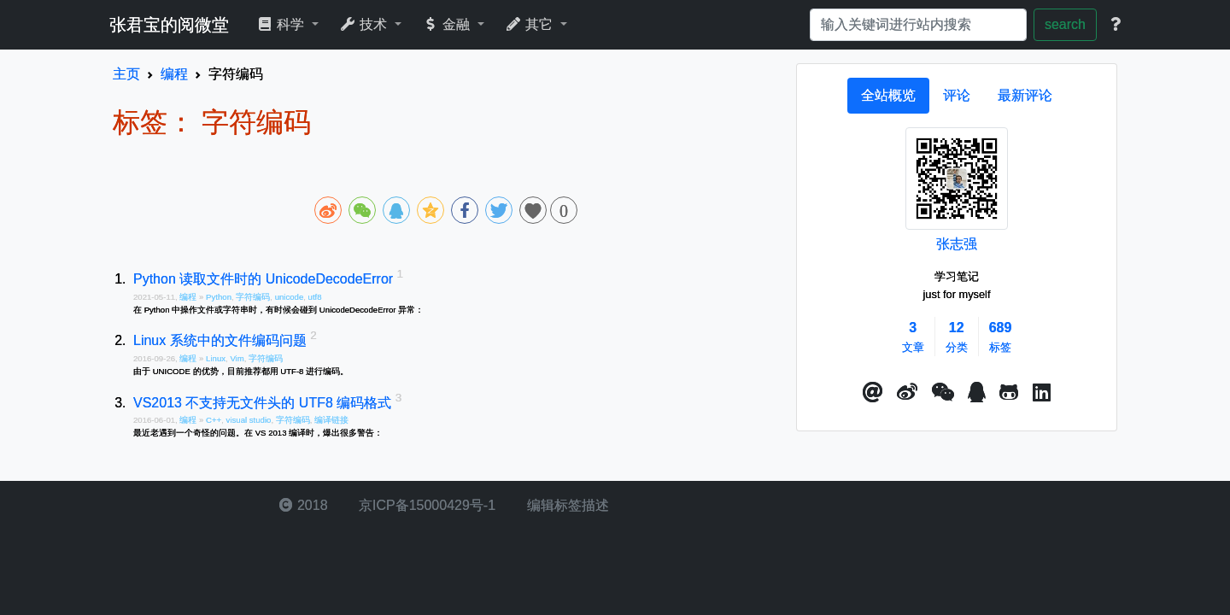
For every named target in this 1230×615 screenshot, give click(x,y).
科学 (282, 24)
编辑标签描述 (565, 505)
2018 (303, 505)
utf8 (315, 297)
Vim (236, 358)
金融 (448, 24)
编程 (189, 297)
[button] (873, 393)
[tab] (888, 96)
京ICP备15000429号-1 (425, 505)
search (1065, 24)
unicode (289, 297)
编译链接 (331, 420)
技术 (365, 24)
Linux (216, 358)
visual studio (249, 420)
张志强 (956, 244)
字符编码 (253, 297)
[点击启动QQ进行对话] (977, 393)
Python (218, 297)
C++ (213, 420)
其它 (531, 24)
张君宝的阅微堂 (169, 24)
